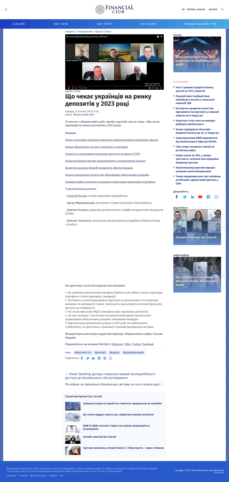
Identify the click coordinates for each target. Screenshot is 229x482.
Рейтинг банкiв (196, 9)
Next (223, 54)
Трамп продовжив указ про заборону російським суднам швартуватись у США (198, 180)
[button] (222, 9)
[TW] (87, 358)
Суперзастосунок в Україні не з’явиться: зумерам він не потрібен (122, 403)
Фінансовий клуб (83, 114)
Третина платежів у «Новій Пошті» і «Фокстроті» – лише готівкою (123, 447)
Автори (213, 9)
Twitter (136, 344)
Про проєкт (11, 476)
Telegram (117, 344)
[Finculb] (177, 197)
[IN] (93, 358)
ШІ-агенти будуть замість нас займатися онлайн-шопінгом (118, 414)
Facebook (148, 344)
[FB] (81, 358)
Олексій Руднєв (77, 195)
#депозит (100, 352)
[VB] (110, 358)
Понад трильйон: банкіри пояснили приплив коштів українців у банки (111, 140)
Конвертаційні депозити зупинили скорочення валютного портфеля (110, 181)
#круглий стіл (83, 352)
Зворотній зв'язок (38, 476)
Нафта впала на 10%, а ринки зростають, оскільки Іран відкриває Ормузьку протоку (197, 159)
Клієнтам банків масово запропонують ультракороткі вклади (105, 160)
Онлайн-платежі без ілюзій (99, 436)
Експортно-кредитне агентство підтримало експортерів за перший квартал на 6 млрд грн (197, 112)
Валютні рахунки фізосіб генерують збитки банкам (99, 167)
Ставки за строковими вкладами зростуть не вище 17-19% (102, 153)
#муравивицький (133, 352)
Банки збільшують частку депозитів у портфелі (96, 146)
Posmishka (219, 472)
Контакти (53, 476)
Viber (127, 344)
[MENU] (6, 9)
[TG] (99, 358)
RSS (61, 476)
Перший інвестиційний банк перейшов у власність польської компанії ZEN (195, 100)
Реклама (23, 476)
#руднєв (114, 352)
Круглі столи (72, 91)
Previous (171, 54)
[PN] (104, 358)
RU (183, 9)
